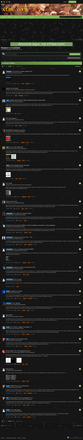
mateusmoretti (18, 214)
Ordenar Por (78, 66)
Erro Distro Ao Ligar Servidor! (22, 213)
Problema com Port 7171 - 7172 (22, 237)
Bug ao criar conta (11, 201)
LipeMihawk (17, 202)
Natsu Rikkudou (21, 352)
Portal (4, 16)
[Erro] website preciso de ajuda (19, 165)
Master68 (17, 166)
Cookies (24, 438)
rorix (16, 280)
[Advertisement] (41, 28)
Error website (16, 303)
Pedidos (32, 16)
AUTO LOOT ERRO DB (16, 147)
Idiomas (3, 438)
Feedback (21, 316)
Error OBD (9, 183)
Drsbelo (16, 238)
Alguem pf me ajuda (12, 88)
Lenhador (17, 101)
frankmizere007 (18, 250)
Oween (16, 268)
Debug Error (9, 369)
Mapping (21, 101)
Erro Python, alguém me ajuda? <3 (21, 327)
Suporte (25, 16)
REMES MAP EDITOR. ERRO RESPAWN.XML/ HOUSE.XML (27, 100)
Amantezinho (17, 328)
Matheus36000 (18, 304)
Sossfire (19, 184)
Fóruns (10, 16)
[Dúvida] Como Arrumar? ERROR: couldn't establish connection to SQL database (30, 225)
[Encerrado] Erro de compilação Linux (21, 398)
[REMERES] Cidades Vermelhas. (15, 130)
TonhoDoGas (17, 131)
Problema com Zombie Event (18, 339)
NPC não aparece (11, 118)
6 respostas (18, 113)
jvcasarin (17, 340)
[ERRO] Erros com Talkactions (19, 386)
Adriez (16, 370)
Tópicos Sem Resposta (26, 184)
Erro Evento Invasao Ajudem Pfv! (22, 71)
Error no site (17, 279)
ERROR (10, 315)
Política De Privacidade (11, 438)
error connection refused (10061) (23, 249)
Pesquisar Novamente (74, 54)
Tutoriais (18, 16)
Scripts (20, 72)
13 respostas (19, 346)
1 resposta (17, 83)
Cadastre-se (72, 1)
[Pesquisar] (64, 17)
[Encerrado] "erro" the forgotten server (18, 351)
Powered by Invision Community (76, 438)
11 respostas (18, 417)
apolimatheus (17, 119)
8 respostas (19, 393)
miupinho (17, 316)
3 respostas (19, 220)
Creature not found (16, 291)
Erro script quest (15, 410)
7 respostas (17, 208)
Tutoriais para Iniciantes (30, 89)
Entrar (65, 1)
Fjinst (16, 292)
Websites (25, 148)
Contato (19, 438)
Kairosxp (17, 72)
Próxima (10, 66)
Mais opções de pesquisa (74, 57)
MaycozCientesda (19, 148)
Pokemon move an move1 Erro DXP (24, 267)
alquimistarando (21, 89)
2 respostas (19, 244)
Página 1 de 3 (19, 66)
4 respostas (17, 322)
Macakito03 (17, 226)
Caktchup (17, 411)
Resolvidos (23, 214)
